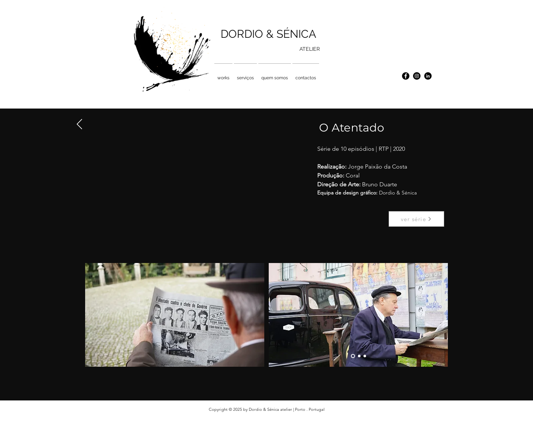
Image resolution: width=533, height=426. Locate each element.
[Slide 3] (364, 356)
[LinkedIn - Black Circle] (428, 76)
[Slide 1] (353, 356)
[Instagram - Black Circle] (416, 76)
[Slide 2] (359, 356)
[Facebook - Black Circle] (405, 76)
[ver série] (416, 219)
